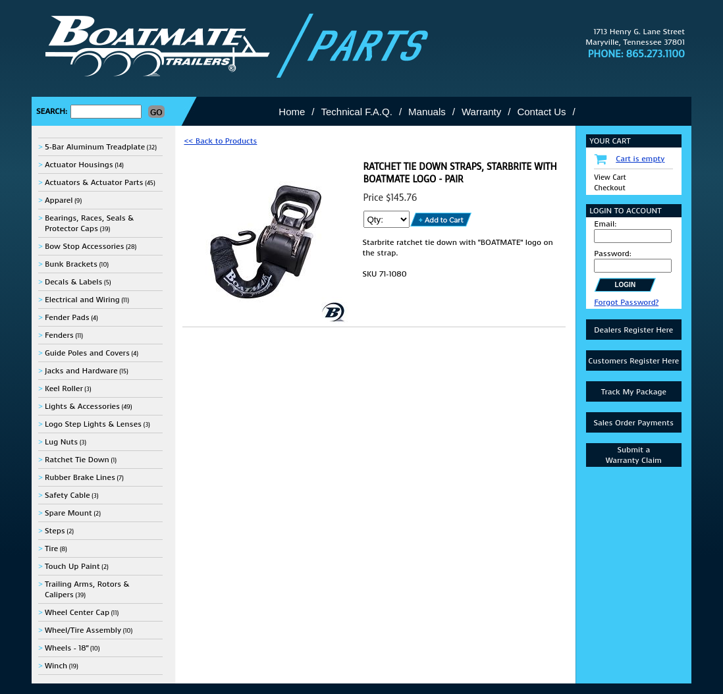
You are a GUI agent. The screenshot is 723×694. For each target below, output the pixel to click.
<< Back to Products (220, 141)
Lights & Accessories (82, 406)
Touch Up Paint (72, 566)
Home (292, 111)
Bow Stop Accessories (84, 246)
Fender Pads (67, 317)
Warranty (481, 111)
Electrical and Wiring (82, 299)
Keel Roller (64, 388)
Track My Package (633, 392)
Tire (51, 548)
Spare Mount (68, 513)
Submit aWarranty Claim (634, 455)
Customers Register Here (633, 361)
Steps (55, 530)
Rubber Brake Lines (80, 477)
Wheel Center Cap (77, 612)
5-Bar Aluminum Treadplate (95, 147)
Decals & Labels (74, 282)
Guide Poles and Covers (87, 353)
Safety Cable (67, 495)
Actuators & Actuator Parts (94, 182)
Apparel (59, 200)
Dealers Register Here (633, 330)
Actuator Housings (79, 164)
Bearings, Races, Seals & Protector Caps (89, 223)
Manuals (427, 111)
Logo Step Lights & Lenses (93, 424)
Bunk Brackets (71, 264)
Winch (56, 665)
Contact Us (541, 111)
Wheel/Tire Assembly (83, 630)
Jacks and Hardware (81, 370)
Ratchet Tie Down (77, 459)
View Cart (610, 177)
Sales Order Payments (633, 422)
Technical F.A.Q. (356, 111)
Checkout (609, 188)
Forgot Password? (626, 302)
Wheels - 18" (66, 648)
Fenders (59, 335)
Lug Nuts (61, 442)
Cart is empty (640, 158)
